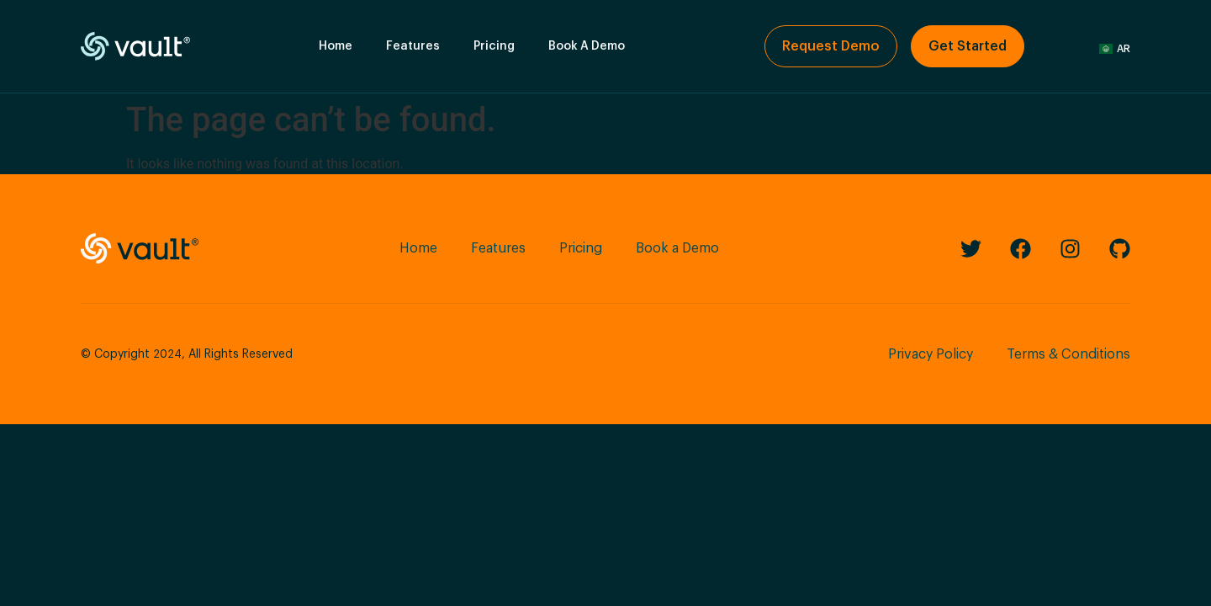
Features (413, 46)
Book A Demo (586, 46)
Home (335, 46)
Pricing (494, 46)
